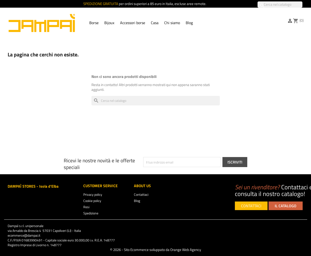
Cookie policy (92, 200)
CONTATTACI (251, 206)
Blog (189, 23)
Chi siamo (172, 23)
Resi (86, 206)
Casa (154, 23)
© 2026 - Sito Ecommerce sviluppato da (155, 249)
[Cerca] (280, 4)
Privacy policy (92, 194)
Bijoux (109, 23)
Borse (94, 23)
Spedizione (90, 213)
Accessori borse (132, 23)
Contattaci (141, 194)
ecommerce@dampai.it (24, 235)
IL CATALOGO (285, 206)
